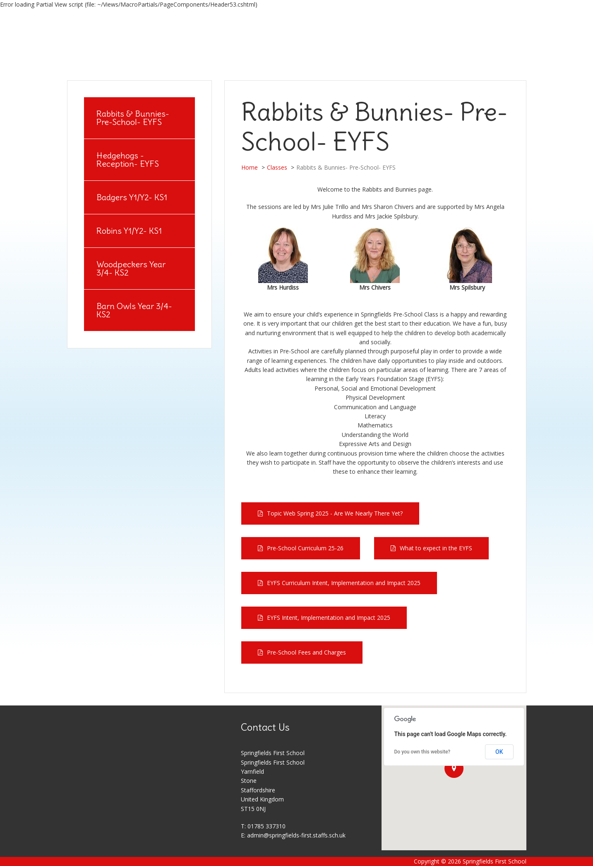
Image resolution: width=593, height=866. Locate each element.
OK (499, 751)
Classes (277, 167)
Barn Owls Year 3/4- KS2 (134, 310)
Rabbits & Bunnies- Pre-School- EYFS (132, 117)
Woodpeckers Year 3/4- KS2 (131, 268)
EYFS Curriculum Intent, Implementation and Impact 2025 (343, 583)
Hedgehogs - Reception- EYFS (127, 159)
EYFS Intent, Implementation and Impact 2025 (328, 617)
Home (249, 167)
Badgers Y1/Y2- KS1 (131, 197)
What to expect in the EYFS (436, 548)
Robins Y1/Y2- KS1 (129, 230)
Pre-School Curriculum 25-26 (305, 548)
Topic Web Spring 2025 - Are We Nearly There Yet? (335, 513)
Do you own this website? (422, 752)
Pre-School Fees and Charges (306, 652)
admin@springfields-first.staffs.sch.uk (296, 835)
